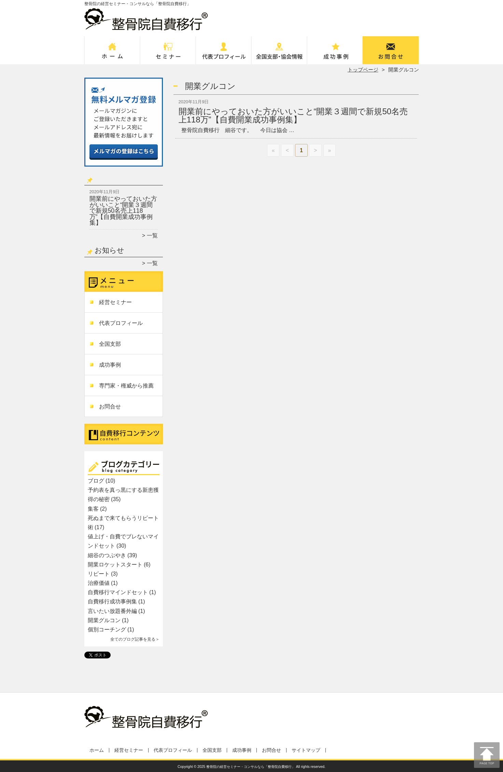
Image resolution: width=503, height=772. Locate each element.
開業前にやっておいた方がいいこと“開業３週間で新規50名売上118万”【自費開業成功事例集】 (123, 210)
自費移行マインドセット (118, 592)
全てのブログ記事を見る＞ (134, 639)
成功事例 (335, 53)
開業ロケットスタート (115, 564)
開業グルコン (104, 620)
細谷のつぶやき (107, 555)
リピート (99, 574)
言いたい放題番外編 (112, 611)
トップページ (363, 70)
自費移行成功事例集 (112, 601)
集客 (93, 509)
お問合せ (391, 53)
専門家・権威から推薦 (126, 386)
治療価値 (99, 583)
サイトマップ (306, 750)
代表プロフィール (224, 53)
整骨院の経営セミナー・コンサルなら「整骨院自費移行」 (250, 767)
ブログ (96, 481)
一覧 (152, 235)
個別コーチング (107, 629)
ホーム (112, 53)
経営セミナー (168, 53)
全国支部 (279, 53)
